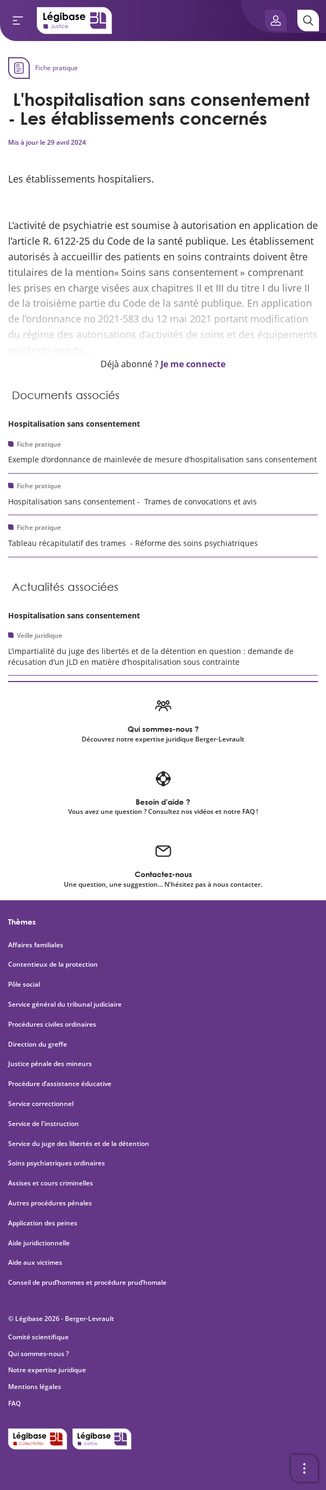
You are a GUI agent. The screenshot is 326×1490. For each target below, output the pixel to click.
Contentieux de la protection (53, 964)
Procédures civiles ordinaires (52, 1024)
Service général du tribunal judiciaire (65, 1004)
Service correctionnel (41, 1104)
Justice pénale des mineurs (50, 1064)
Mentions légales (34, 1386)
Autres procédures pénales (50, 1203)
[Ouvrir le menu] (18, 20)
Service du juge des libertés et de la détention (78, 1144)
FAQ (14, 1403)
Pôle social (24, 984)
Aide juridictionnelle (39, 1243)
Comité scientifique (38, 1336)
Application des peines (42, 1223)
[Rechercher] (308, 20)
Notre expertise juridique (47, 1369)
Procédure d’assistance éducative (60, 1084)
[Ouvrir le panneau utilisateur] (276, 20)
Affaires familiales (35, 945)
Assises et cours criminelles (50, 1183)
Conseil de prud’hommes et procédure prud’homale (88, 1282)
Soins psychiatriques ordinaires (56, 1163)
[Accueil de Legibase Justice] (74, 20)
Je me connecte (193, 364)
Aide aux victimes (35, 1262)
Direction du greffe (37, 1044)
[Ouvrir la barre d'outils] (304, 1468)
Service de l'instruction (43, 1124)
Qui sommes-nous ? (38, 1353)
